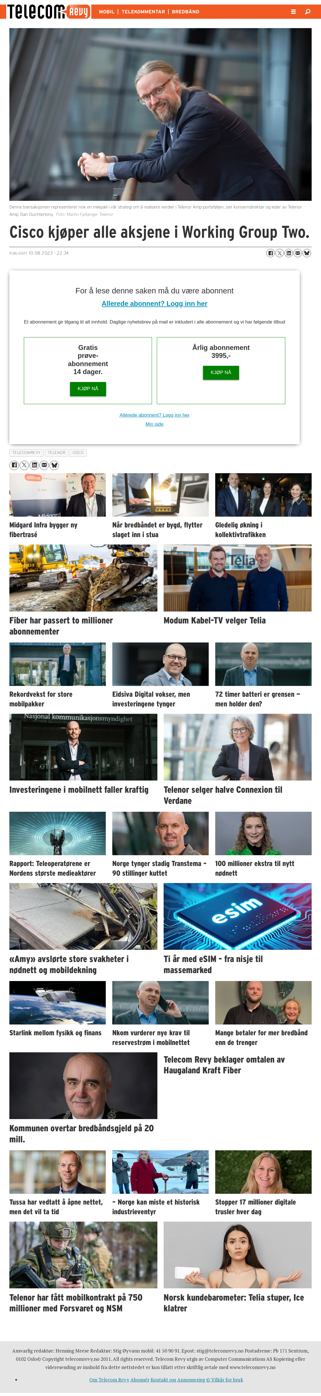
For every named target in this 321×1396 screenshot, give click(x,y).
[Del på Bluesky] (307, 253)
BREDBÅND (185, 11)
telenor (57, 452)
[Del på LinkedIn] (288, 253)
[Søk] (308, 12)
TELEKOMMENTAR (143, 11)
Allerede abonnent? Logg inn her (154, 303)
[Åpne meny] (293, 12)
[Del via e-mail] (297, 253)
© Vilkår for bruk (224, 1379)
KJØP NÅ (88, 388)
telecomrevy (26, 452)
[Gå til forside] (48, 12)
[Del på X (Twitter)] (279, 253)
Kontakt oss (163, 1379)
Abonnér (139, 1379)
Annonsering (191, 1379)
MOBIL (107, 11)
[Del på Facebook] (270, 253)
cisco (78, 452)
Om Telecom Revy (109, 1379)
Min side (154, 424)
